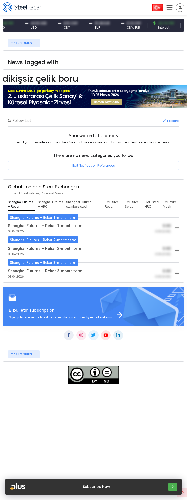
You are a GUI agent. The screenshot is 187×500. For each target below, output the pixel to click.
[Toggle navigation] (180, 7)
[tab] (21, 205)
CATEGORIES (24, 43)
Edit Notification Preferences (93, 165)
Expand (171, 120)
